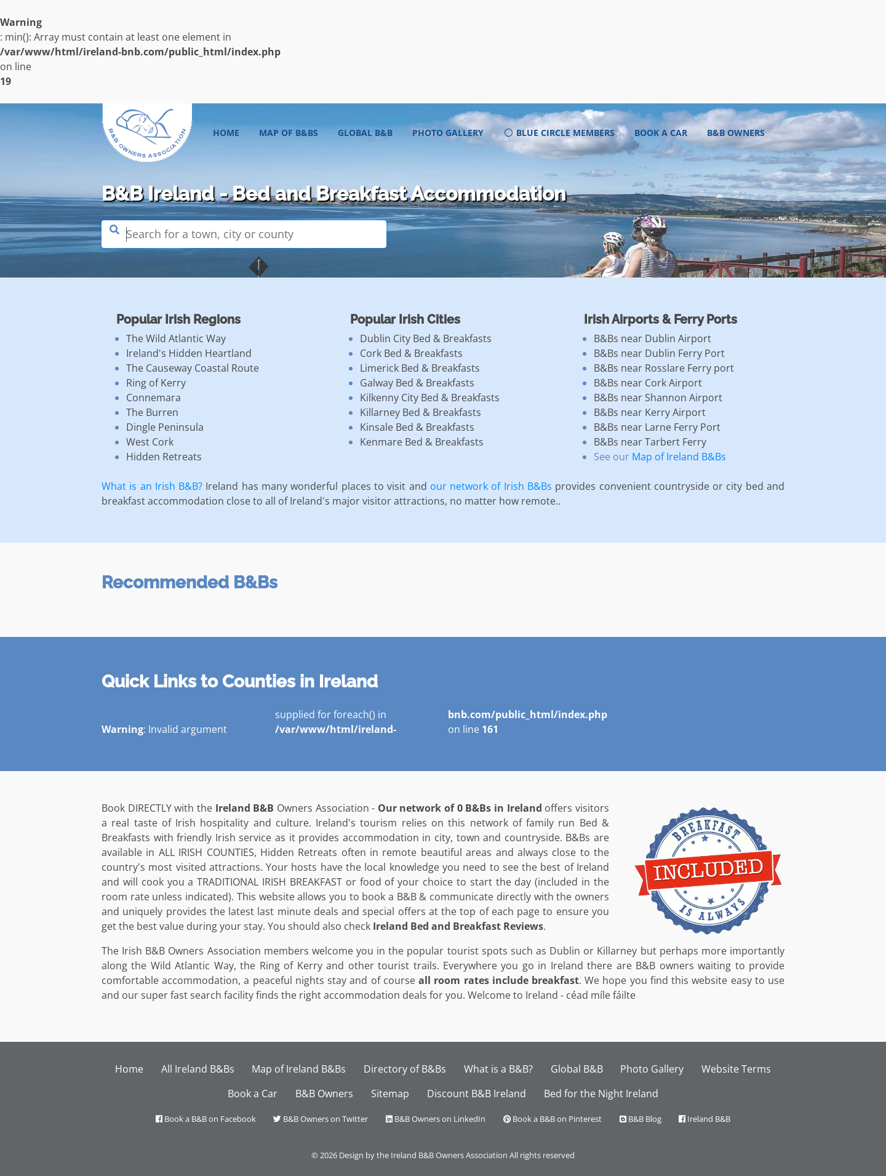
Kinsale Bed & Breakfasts (417, 427)
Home (231, 132)
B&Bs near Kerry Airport (650, 412)
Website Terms (736, 1069)
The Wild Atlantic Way (176, 338)
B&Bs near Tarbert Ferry (650, 442)
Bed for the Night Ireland (601, 1093)
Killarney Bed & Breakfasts (420, 412)
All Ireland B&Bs (197, 1069)
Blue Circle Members (559, 132)
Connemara (153, 397)
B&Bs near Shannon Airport (658, 397)
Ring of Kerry (156, 383)
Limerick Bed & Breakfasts (420, 368)
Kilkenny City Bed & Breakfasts (430, 397)
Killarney (617, 951)
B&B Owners (736, 132)
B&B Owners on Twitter (320, 1118)
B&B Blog (640, 1118)
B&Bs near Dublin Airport (652, 338)
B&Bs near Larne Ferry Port (657, 427)
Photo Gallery (448, 132)
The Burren (152, 412)
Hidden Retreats (164, 456)
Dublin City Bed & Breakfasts (426, 338)
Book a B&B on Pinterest (552, 1118)
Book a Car (660, 132)
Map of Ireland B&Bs (679, 456)
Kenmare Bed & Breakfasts (422, 442)
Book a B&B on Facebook (206, 1118)
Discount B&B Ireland (476, 1093)
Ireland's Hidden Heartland (189, 353)
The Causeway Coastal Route (192, 368)
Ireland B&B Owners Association (449, 1155)
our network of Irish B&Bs (491, 486)
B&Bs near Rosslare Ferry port (664, 368)
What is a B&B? (498, 1069)
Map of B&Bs (288, 132)
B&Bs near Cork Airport (648, 383)
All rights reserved (542, 1155)
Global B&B (365, 132)
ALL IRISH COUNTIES (206, 852)
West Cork (150, 442)
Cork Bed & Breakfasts (411, 353)
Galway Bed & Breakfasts (417, 383)
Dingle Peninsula (165, 427)
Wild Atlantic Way (192, 965)
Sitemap (390, 1093)
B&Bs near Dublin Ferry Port (659, 353)
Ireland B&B (704, 1118)
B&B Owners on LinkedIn (435, 1118)
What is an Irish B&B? (152, 486)
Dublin (564, 951)
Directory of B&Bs (405, 1069)
